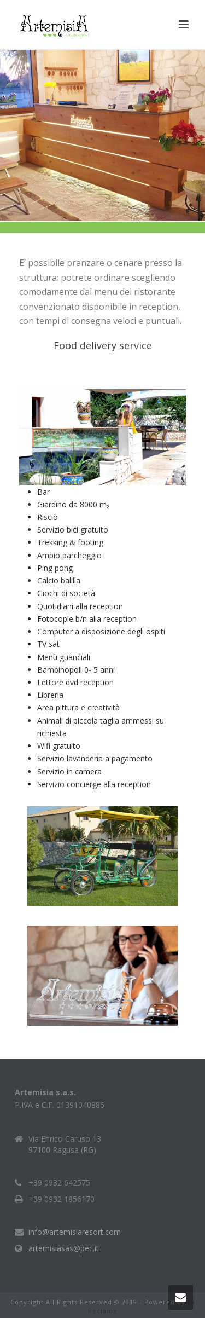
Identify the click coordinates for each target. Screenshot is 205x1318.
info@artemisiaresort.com (74, 1232)
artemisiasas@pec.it (63, 1248)
